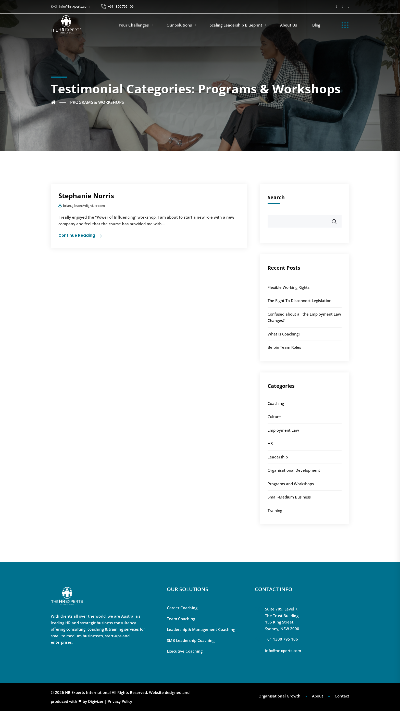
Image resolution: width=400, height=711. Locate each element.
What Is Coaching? (284, 333)
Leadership (278, 456)
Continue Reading (76, 235)
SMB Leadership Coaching (191, 640)
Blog (316, 25)
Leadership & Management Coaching (201, 629)
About (317, 695)
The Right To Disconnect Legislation (299, 300)
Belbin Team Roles (284, 347)
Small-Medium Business (289, 497)
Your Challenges (134, 25)
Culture (274, 416)
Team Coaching (181, 618)
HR (270, 443)
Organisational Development (294, 470)
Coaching (276, 403)
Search (276, 197)
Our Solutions (179, 25)
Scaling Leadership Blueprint (236, 25)
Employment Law (283, 430)
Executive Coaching (185, 651)
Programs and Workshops (291, 483)
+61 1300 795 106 (120, 6)
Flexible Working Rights (288, 287)
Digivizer (96, 701)
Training (275, 510)
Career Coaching (182, 607)
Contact (342, 695)
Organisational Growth (279, 695)
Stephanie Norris (86, 195)
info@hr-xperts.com (74, 6)
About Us (288, 25)
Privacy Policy (120, 701)
